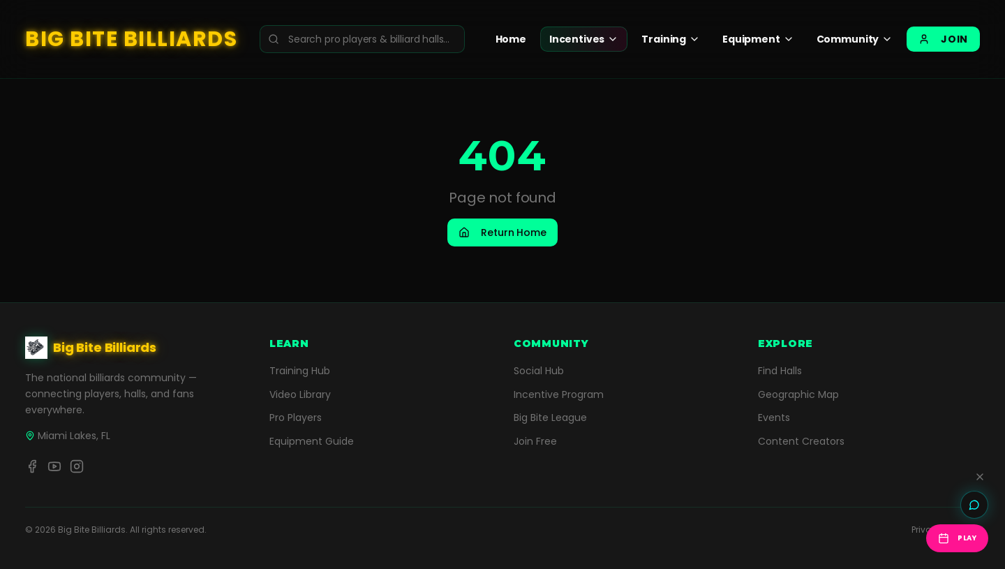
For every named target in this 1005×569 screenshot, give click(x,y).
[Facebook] (32, 466)
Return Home (502, 232)
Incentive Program (559, 394)
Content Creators (801, 441)
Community (855, 39)
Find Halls (780, 371)
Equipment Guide (311, 441)
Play (957, 538)
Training (670, 39)
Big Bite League (550, 417)
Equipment (758, 39)
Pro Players (295, 417)
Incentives (583, 39)
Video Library (300, 394)
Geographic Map (798, 394)
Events (774, 417)
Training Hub (299, 371)
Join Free (535, 441)
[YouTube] (54, 466)
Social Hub (539, 371)
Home (511, 39)
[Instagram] (77, 466)
